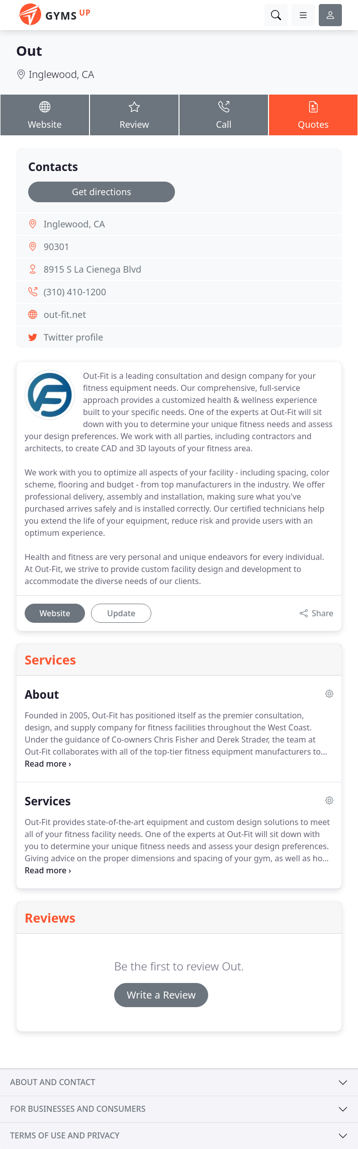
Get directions (101, 192)
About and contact (52, 1082)
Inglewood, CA (61, 74)
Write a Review (161, 995)
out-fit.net (65, 314)
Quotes (313, 114)
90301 (56, 246)
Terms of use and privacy (65, 1135)
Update (121, 613)
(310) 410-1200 (75, 292)
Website (45, 114)
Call (224, 114)
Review (134, 114)
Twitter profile (73, 337)
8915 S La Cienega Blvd (93, 269)
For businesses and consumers (77, 1108)
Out (29, 50)
